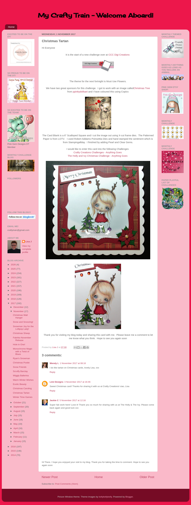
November (19, 311)
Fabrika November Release (22, 338)
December (19, 307)
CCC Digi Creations (119, 54)
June (16, 419)
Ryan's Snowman (21, 358)
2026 (13, 264)
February (18, 437)
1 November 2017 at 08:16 (73, 363)
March (17, 432)
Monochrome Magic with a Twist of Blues (22, 351)
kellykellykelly (105, 497)
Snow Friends (19, 367)
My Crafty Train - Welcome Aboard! (95, 15)
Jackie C (54, 400)
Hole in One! (19, 344)
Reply (52, 372)
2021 (13, 286)
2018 (13, 299)
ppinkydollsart (80, 91)
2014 (13, 455)
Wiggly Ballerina (21, 375)
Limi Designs (56, 382)
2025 (13, 269)
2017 (13, 303)
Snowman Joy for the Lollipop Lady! (23, 327)
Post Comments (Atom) (66, 484)
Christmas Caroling (22, 388)
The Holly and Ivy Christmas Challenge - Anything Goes (97, 156)
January (18, 441)
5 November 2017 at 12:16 (73, 400)
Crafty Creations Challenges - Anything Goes (98, 152)
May (16, 424)
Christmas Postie (21, 362)
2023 (13, 277)
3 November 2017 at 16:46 (77, 382)
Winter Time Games (22, 397)
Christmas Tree (142, 88)
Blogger (129, 497)
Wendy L (54, 363)
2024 (13, 273)
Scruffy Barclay (20, 371)
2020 (13, 290)
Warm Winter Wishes (23, 380)
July (16, 415)
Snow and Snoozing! (23, 322)
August (17, 411)
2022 (13, 282)
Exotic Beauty (19, 384)
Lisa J (28, 241)
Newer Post (50, 477)
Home (11, 26)
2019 (13, 294)
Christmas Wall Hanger (20, 316)
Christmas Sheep (21, 333)
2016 (13, 446)
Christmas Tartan (21, 393)
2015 (13, 451)
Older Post (147, 477)
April (16, 428)
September (19, 407)
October (18, 402)
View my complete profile (26, 249)
